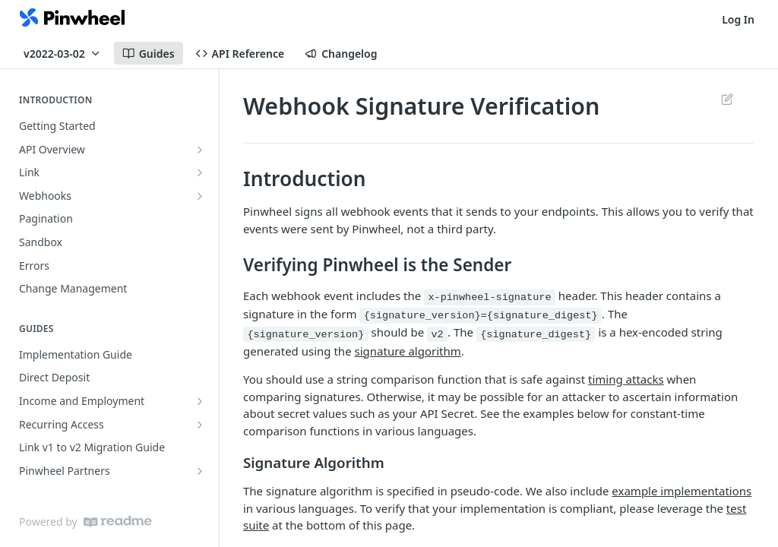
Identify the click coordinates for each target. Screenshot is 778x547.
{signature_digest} (535, 334)
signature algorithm (408, 351)
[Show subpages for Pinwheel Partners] (200, 471)
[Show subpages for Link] (200, 172)
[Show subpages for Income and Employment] (200, 401)
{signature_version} (305, 334)
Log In (738, 19)
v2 (437, 334)
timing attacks (626, 379)
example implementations (681, 490)
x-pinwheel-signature (489, 297)
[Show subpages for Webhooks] (200, 196)
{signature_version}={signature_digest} (481, 315)
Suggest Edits (726, 99)
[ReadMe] (118, 521)
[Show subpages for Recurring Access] (200, 425)
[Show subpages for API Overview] (200, 150)
